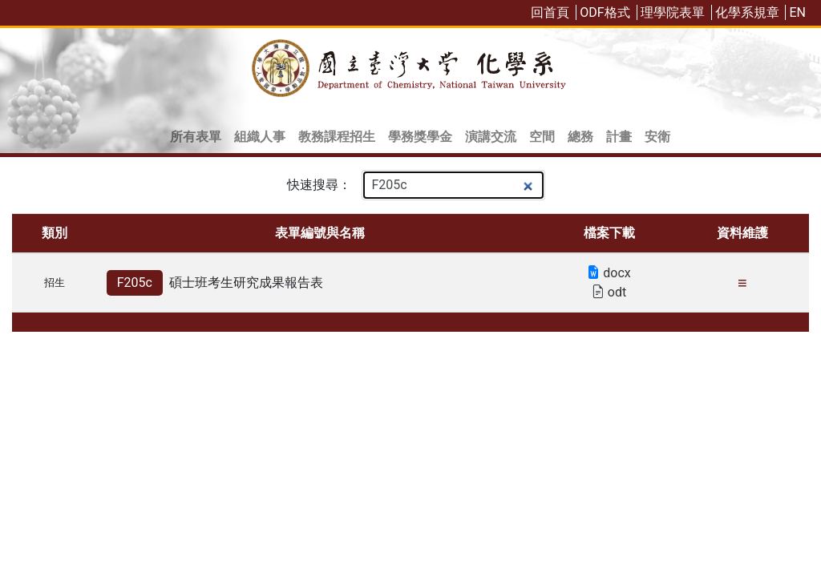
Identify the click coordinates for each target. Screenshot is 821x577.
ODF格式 (604, 12)
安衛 (657, 136)
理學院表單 (673, 12)
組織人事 (259, 136)
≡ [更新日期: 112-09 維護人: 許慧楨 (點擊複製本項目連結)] (742, 283)
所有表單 (195, 136)
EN (797, 12)
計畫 (619, 136)
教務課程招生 (336, 136)
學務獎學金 (420, 136)
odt (609, 292)
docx (608, 272)
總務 (580, 136)
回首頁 (550, 12)
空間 (542, 136)
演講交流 (490, 136)
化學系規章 (747, 12)
